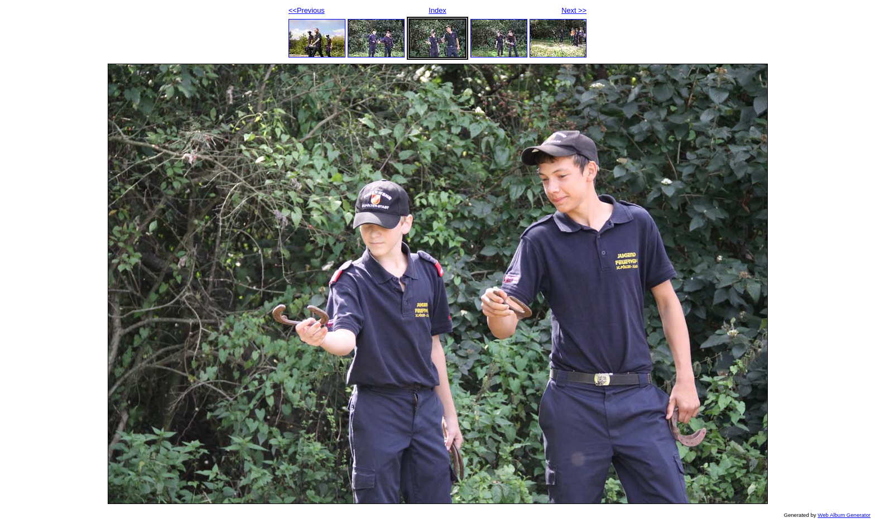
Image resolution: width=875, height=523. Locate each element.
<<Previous (307, 10)
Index (437, 10)
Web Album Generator (844, 515)
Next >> (573, 10)
